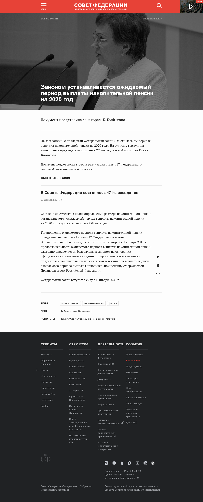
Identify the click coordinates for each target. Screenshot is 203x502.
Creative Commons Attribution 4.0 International (132, 489)
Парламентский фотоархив (152, 463)
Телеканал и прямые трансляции (133, 413)
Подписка (46, 382)
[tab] (158, 267)
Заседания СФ (106, 363)
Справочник (48, 388)
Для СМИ (131, 422)
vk (106, 463)
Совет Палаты (77, 366)
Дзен (114, 463)
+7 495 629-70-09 (130, 471)
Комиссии (75, 384)
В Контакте (158, 257)
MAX (129, 463)
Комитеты (132, 372)
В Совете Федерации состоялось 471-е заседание (89, 192)
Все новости (49, 18)
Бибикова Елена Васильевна (75, 311)
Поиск (44, 369)
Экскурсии (47, 400)
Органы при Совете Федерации (76, 409)
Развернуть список (158, 273)
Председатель (134, 366)
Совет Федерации (79, 354)
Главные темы (134, 354)
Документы (104, 379)
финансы (113, 303)
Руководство (76, 360)
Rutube (145, 463)
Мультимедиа (134, 403)
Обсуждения (48, 375)
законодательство (70, 303)
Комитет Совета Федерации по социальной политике (88, 318)
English (45, 406)
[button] (44, 6)
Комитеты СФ (77, 378)
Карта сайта (48, 394)
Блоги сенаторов (136, 397)
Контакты (46, 354)
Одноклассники (158, 265)
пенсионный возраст (94, 303)
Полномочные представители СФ (78, 439)
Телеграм (137, 463)
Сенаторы (75, 372)
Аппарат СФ (76, 390)
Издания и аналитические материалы (108, 446)
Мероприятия (106, 404)
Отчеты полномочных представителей (107, 433)
